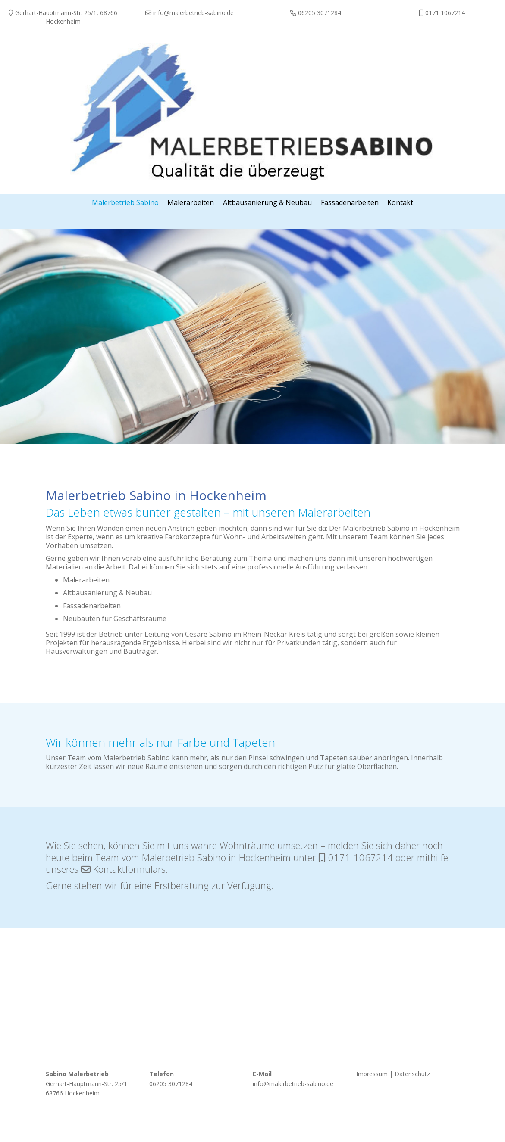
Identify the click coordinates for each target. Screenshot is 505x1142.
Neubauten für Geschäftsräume (114, 618)
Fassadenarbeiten (92, 605)
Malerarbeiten (86, 579)
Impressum (372, 1073)
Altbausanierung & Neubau (107, 592)
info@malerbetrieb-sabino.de (293, 1083)
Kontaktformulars (129, 868)
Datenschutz (412, 1073)
